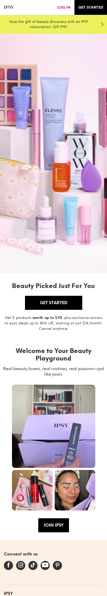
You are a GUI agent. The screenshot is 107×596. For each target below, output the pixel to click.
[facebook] (8, 565)
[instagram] (20, 565)
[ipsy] (9, 7)
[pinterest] (57, 565)
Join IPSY (54, 525)
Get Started (53, 302)
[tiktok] (32, 565)
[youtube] (45, 565)
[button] (53, 426)
